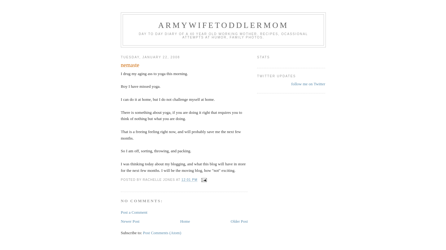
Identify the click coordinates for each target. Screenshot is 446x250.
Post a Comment (134, 212)
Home (185, 221)
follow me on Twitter (308, 84)
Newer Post (130, 221)
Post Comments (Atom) (162, 232)
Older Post (239, 221)
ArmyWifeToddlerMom (223, 25)
